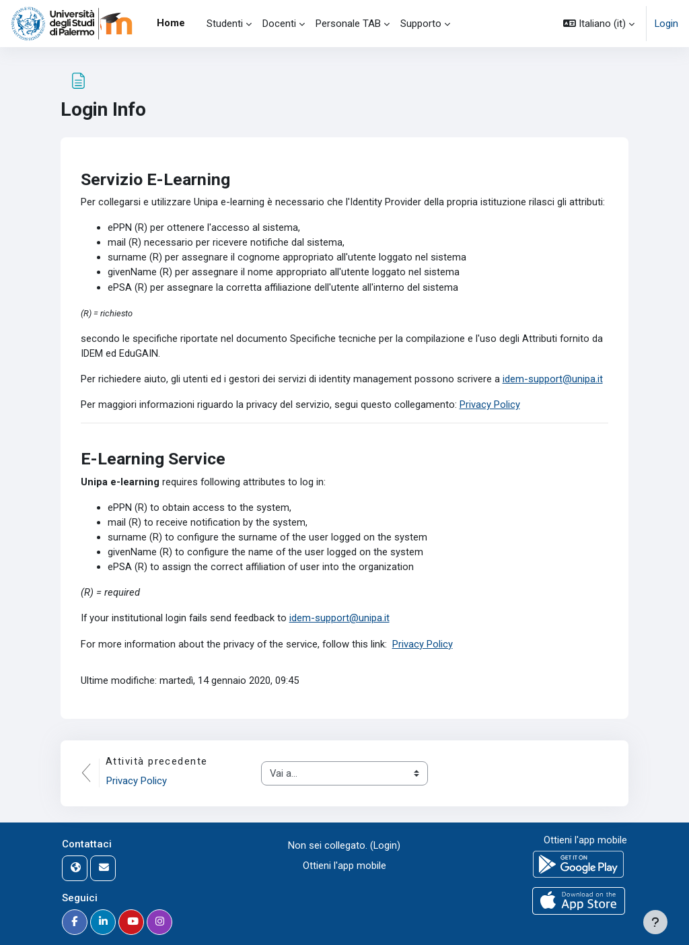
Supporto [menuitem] (420, 24)
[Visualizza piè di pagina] (655, 922)
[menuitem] (195, 23)
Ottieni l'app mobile (344, 866)
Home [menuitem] (171, 23)
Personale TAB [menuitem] (348, 24)
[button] (598, 23)
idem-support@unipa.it (553, 381)
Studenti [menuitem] (225, 24)
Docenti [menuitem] (279, 24)
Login (666, 24)
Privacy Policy (490, 406)
